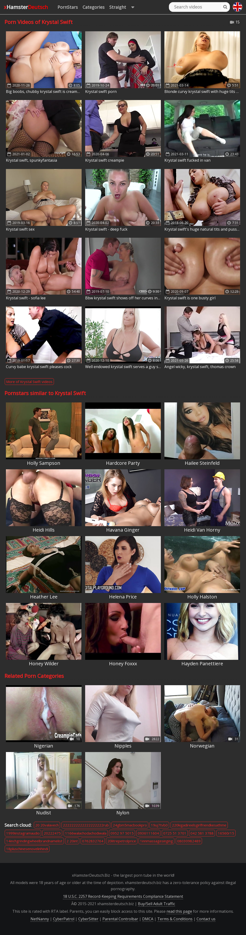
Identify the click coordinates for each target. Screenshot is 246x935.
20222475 (52, 833)
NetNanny (40, 918)
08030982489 (189, 841)
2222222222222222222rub (86, 825)
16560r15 (226, 833)
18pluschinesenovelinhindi (27, 848)
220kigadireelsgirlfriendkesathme (199, 825)
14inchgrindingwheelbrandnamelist (34, 841)
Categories (94, 7)
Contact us (206, 918)
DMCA (147, 918)
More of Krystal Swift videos (29, 381)
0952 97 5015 (122, 833)
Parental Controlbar (120, 918)
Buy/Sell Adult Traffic (156, 903)
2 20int (72, 841)
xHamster (26, 6)
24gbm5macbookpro (130, 825)
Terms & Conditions (175, 918)
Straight (124, 7)
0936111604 (148, 833)
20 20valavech (47, 825)
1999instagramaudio (23, 833)
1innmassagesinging (156, 841)
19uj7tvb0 (159, 825)
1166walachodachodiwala (85, 833)
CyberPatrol (63, 918)
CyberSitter (88, 918)
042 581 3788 (202, 833)
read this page (179, 911)
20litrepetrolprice (121, 841)
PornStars (67, 7)
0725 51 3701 (174, 833)
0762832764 (92, 841)
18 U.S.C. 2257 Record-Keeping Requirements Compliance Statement (123, 896)
